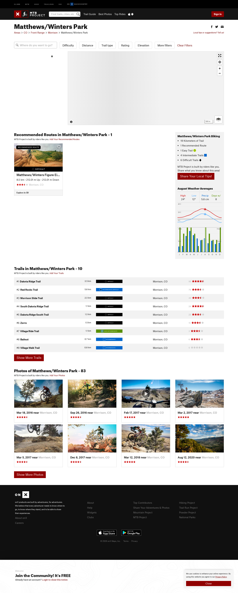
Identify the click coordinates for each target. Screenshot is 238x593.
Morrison (53, 32)
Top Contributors (142, 502)
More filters (165, 45)
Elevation (143, 45)
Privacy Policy (221, 577)
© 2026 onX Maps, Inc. (110, 541)
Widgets (92, 512)
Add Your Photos (57, 375)
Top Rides (119, 14)
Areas (17, 32)
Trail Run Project (188, 507)
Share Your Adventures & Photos (151, 507)
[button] (212, 26)
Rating (125, 45)
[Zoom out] (219, 73)
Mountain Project (142, 512)
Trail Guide (89, 14)
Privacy (134, 541)
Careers (19, 522)
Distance (87, 45)
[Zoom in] (219, 68)
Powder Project (187, 512)
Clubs (90, 517)
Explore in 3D (23, 192)
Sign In (218, 14)
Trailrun (49, 4)
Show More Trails (29, 357)
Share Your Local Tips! (196, 176)
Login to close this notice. (55, 579)
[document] (208, 579)
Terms (126, 541)
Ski (60, 4)
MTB (27, 4)
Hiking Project (187, 502)
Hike (36, 4)
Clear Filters (184, 45)
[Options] (218, 119)
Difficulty (68, 45)
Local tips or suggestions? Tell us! (208, 32)
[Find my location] (219, 62)
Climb (17, 4)
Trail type (107, 45)
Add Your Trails (56, 273)
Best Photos (105, 14)
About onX (21, 517)
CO (25, 32)
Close (208, 583)
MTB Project (140, 517)
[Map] (146, 88)
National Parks (187, 517)
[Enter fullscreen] (219, 55)
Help (89, 507)
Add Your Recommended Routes (64, 139)
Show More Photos (30, 474)
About (90, 502)
